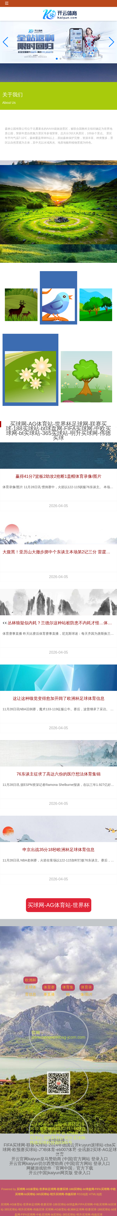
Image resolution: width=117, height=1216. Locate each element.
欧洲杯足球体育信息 (30, 1109)
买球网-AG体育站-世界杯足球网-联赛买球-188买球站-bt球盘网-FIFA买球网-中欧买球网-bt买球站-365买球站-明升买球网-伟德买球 (58, 907)
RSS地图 (82, 1194)
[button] (111, 42)
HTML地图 (95, 1194)
